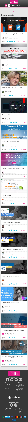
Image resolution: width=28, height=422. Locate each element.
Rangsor (20, 386)
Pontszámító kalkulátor (20, 391)
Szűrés (14, 11)
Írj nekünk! (8, 384)
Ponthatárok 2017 (20, 389)
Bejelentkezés (16, 5)
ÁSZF (20, 411)
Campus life (20, 388)
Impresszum (8, 385)
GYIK (20, 412)
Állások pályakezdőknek (20, 385)
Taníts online (8, 409)
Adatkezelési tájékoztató (8, 387)
